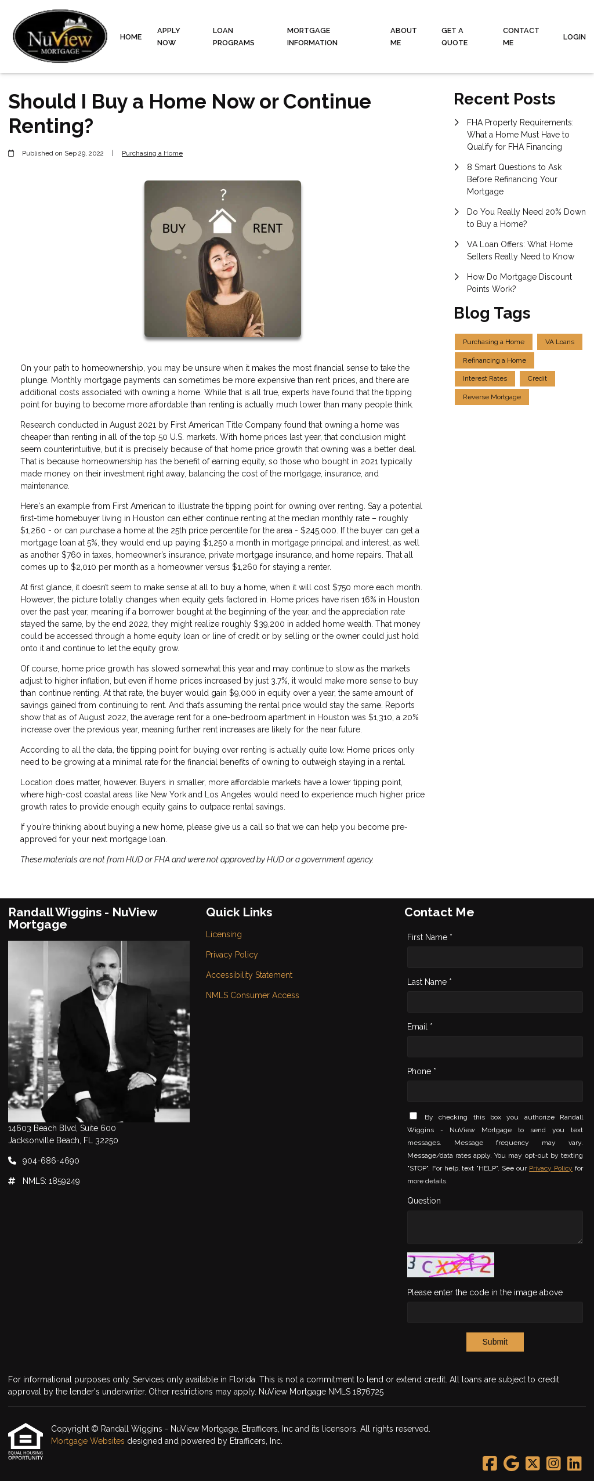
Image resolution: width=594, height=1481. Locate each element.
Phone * (421, 1071)
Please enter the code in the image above (485, 1292)
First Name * (429, 937)
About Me (403, 36)
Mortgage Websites (89, 1441)
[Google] (511, 1464)
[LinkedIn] (574, 1464)
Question (424, 1200)
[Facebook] (490, 1464)
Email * (420, 1026)
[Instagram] (553, 1464)
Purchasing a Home (152, 153)
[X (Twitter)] (533, 1464)
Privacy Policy (551, 1168)
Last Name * (429, 982)
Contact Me (521, 36)
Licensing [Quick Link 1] (224, 934)
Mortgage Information (312, 36)
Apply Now (168, 36)
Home (131, 36)
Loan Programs (234, 36)
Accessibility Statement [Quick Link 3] (249, 975)
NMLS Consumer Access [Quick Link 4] (252, 995)
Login (574, 36)
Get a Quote (454, 36)
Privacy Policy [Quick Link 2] (232, 954)
